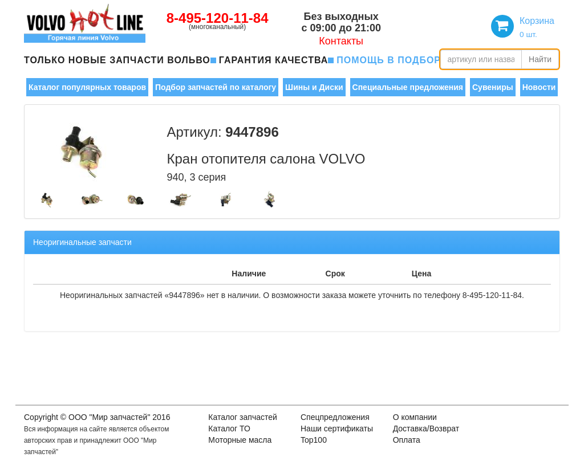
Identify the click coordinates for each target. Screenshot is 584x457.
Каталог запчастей (242, 417)
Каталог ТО (229, 428)
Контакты (341, 41)
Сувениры (492, 87)
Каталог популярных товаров (87, 87)
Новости (539, 87)
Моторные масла (239, 439)
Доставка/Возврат (426, 428)
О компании (415, 417)
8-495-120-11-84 (218, 18)
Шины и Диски (314, 87)
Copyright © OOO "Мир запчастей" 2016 (97, 417)
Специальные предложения (407, 87)
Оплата (406, 439)
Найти (540, 59)
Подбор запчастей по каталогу (215, 87)
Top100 (314, 439)
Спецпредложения (335, 417)
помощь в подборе (391, 60)
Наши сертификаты (337, 428)
